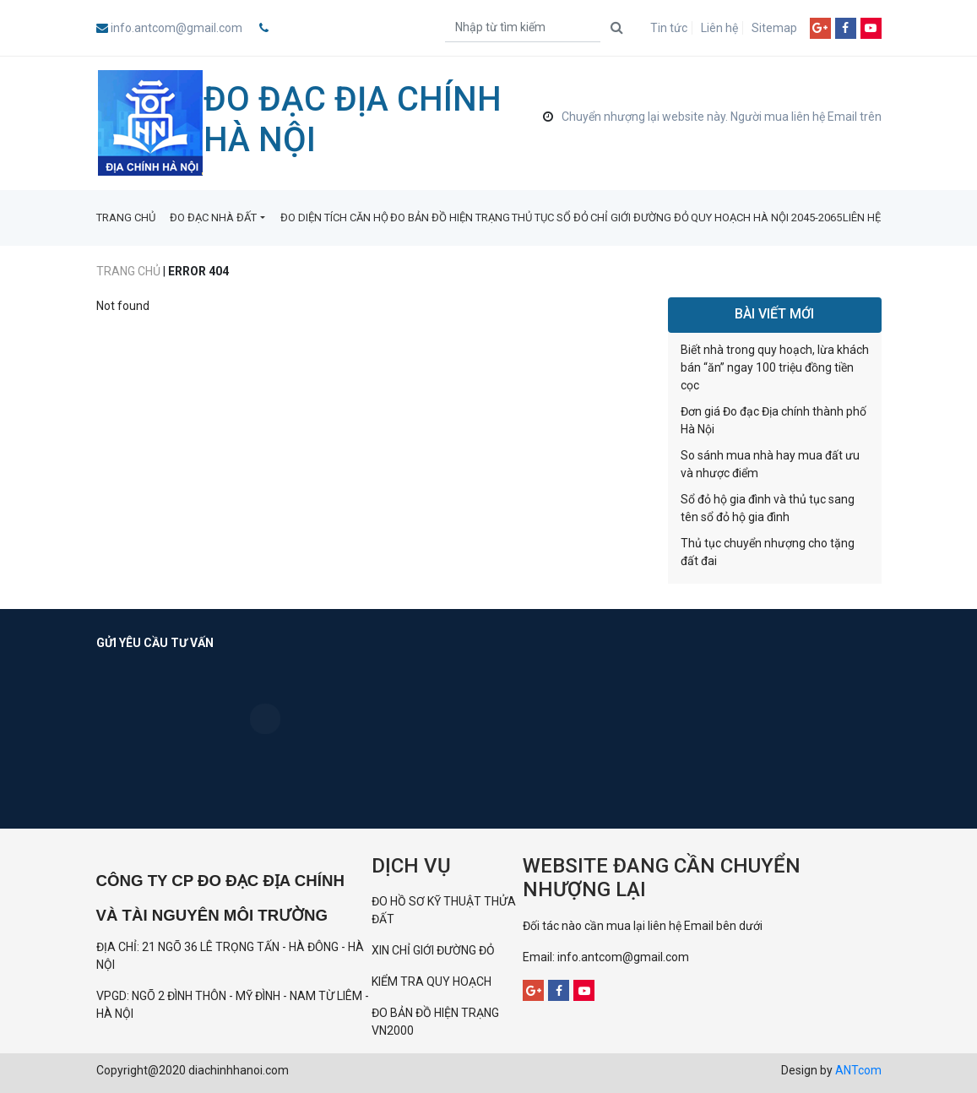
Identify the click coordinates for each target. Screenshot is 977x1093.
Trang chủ (128, 271)
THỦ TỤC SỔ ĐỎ (550, 217)
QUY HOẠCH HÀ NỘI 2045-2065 (766, 217)
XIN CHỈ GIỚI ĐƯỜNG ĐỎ (433, 950)
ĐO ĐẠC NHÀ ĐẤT (213, 217)
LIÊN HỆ (862, 217)
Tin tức (668, 28)
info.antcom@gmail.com (176, 28)
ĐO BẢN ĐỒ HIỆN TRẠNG (450, 217)
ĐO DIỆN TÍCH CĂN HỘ (334, 217)
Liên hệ (719, 28)
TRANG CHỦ (125, 217)
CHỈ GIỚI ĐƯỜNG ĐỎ (639, 217)
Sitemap (774, 28)
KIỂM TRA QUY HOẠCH (433, 981)
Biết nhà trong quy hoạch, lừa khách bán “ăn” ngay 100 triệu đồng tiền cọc (775, 367)
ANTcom (858, 1070)
